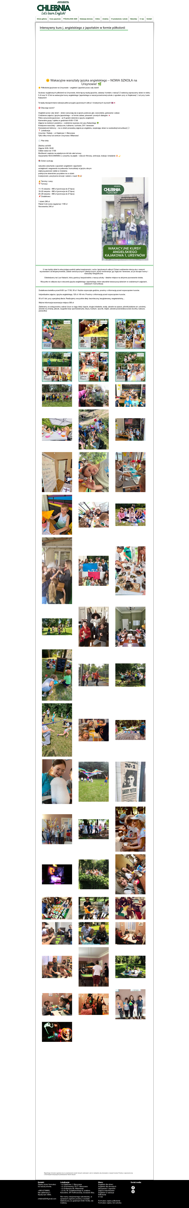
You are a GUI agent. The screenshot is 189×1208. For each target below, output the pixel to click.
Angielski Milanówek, (111, 1206)
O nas (100, 1197)
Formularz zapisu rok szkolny (110, 1203)
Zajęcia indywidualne (106, 1190)
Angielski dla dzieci (105, 1184)
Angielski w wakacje (106, 1193)
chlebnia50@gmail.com (47, 1199)
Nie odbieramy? (44, 1193)
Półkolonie (102, 1195)
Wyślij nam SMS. (44, 1195)
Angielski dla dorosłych (107, 1186)
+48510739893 (44, 1190)
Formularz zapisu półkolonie (109, 1201)
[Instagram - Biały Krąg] (133, 1191)
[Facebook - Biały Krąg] (133, 1187)
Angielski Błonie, (101, 1206)
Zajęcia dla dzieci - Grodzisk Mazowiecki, (48, 1206)
